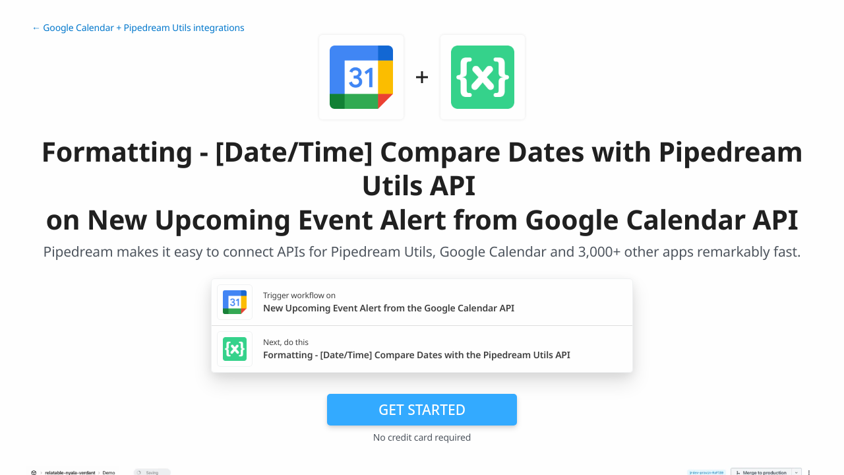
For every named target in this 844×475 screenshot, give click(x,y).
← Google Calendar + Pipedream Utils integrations (138, 28)
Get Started (422, 409)
